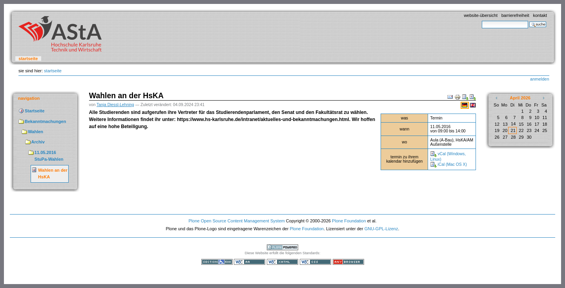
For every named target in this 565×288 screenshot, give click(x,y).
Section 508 (217, 262)
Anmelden (539, 79)
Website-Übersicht (481, 15)
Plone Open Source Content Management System (236, 220)
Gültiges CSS (315, 262)
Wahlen (35, 131)
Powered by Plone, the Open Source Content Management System (282, 247)
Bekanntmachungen (45, 121)
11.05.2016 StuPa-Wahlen (49, 156)
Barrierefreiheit (515, 15)
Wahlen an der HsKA (52, 174)
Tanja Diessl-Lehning (115, 105)
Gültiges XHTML (282, 262)
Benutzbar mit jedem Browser (348, 262)
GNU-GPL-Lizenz (381, 228)
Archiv (38, 141)
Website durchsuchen (481, 20)
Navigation (29, 98)
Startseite (28, 58)
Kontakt (540, 15)
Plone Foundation (349, 220)
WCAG (249, 262)
